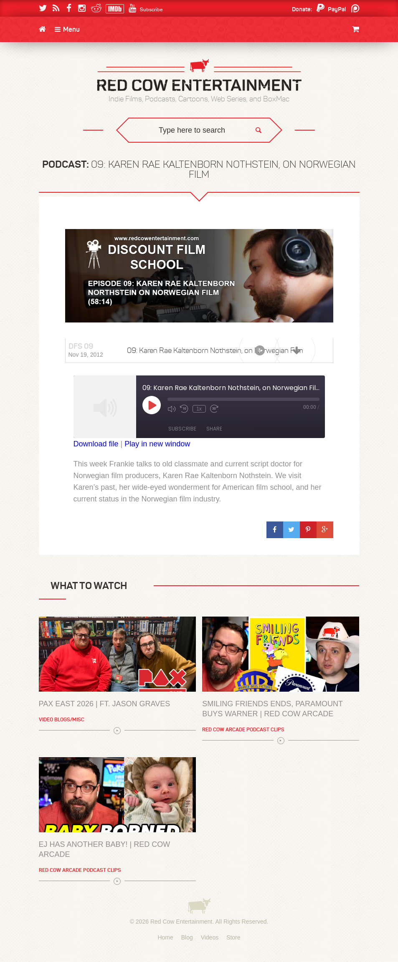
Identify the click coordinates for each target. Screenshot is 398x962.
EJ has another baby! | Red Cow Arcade (104, 849)
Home (165, 937)
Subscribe (182, 428)
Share (214, 428)
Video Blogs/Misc (61, 719)
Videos (210, 937)
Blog (187, 937)
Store (233, 937)
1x (199, 409)
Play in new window (157, 444)
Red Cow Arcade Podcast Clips (243, 729)
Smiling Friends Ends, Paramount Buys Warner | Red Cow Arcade (272, 709)
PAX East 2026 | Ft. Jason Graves (104, 704)
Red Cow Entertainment (181, 921)
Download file (96, 444)
